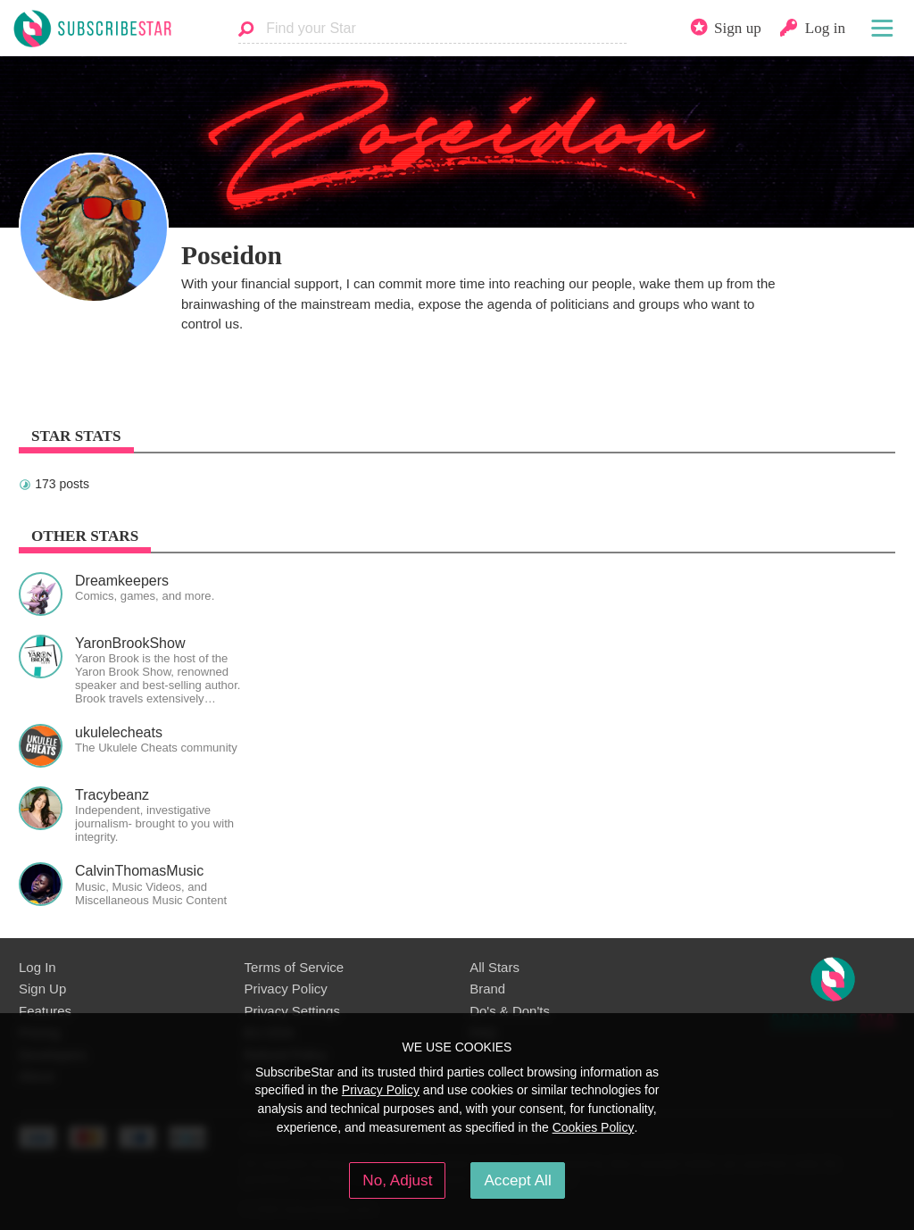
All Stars (494, 967)
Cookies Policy (594, 1127)
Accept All (517, 1180)
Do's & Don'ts (509, 1010)
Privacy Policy (286, 988)
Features (45, 1010)
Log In (37, 967)
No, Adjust (397, 1180)
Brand (487, 988)
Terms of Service (294, 967)
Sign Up (42, 988)
